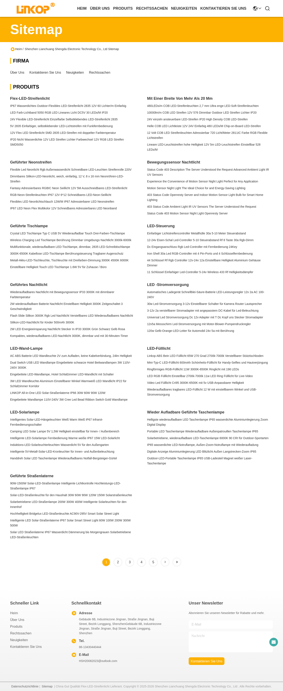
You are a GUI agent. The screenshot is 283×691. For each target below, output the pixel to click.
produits (123, 8)
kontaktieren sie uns (223, 8)
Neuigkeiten (75, 72)
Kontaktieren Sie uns (45, 72)
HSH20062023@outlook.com (98, 661)
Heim (82, 8)
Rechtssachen (99, 72)
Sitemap (47, 686)
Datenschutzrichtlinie (25, 686)
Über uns (100, 8)
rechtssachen (152, 8)
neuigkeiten (184, 8)
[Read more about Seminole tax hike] (165, 562)
